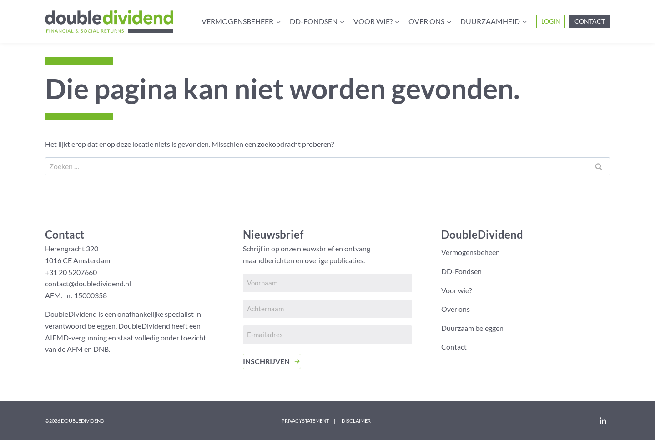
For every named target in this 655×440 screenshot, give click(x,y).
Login (550, 21)
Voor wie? (456, 290)
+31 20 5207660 (71, 272)
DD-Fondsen (461, 271)
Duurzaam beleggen (472, 328)
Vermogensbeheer (470, 252)
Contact (589, 21)
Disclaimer (356, 421)
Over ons (455, 309)
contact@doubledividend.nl (88, 283)
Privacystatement (305, 421)
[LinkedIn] (602, 420)
